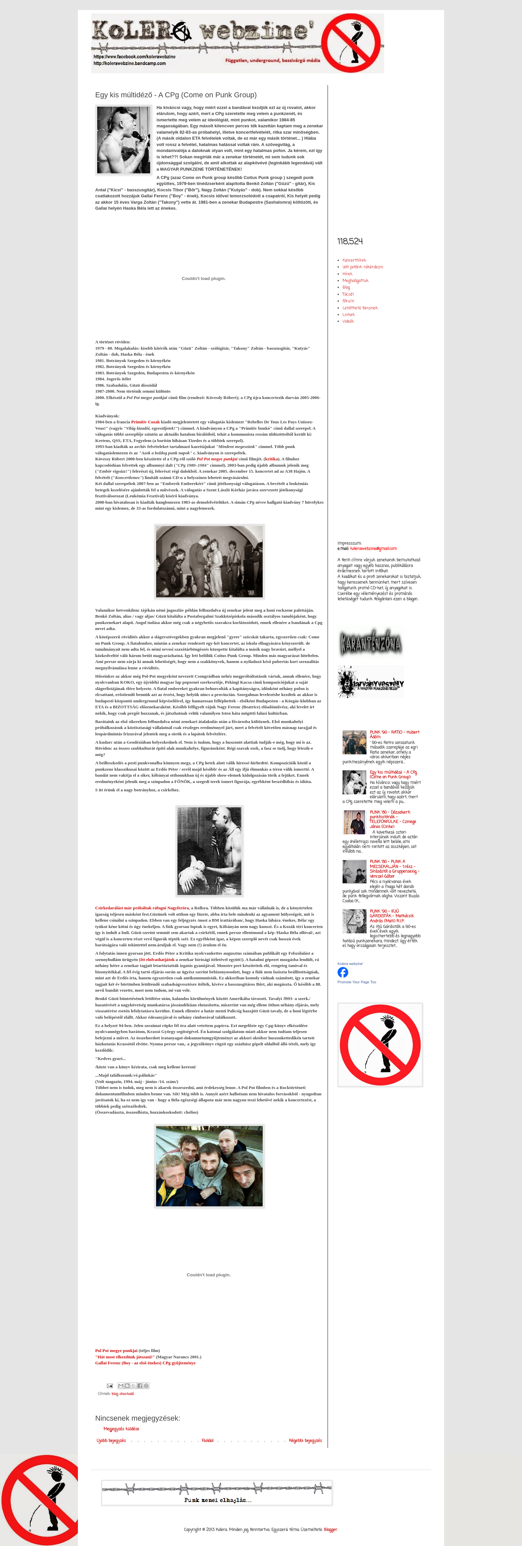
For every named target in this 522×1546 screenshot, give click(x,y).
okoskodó (127, 1394)
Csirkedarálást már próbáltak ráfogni (131, 907)
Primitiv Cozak (145, 421)
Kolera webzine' (350, 964)
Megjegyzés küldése (121, 1429)
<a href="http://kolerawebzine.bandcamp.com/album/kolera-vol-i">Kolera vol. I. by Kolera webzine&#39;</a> (379, 155)
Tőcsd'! (348, 295)
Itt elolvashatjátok (157, 959)
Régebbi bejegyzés (305, 1441)
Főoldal (207, 1441)
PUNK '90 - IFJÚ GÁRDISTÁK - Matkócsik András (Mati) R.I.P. (392, 916)
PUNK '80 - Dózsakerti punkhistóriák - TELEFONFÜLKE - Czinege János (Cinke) (393, 820)
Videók (348, 322)
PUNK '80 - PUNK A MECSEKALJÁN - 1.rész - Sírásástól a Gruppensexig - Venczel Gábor (394, 869)
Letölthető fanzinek (360, 308)
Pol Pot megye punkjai (217, 458)
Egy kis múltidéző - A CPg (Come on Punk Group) (393, 775)
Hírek (348, 274)
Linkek (349, 315)
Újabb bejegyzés (111, 1441)
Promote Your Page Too (357, 982)
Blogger (330, 1530)
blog (115, 1394)
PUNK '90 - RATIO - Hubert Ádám (394, 735)
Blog (346, 288)
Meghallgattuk (356, 281)
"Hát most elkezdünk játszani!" (125, 1356)
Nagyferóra (178, 907)
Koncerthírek (354, 261)
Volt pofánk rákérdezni (363, 267)
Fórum (348, 301)
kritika (271, 458)
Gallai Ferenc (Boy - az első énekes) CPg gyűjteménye (145, 1362)
